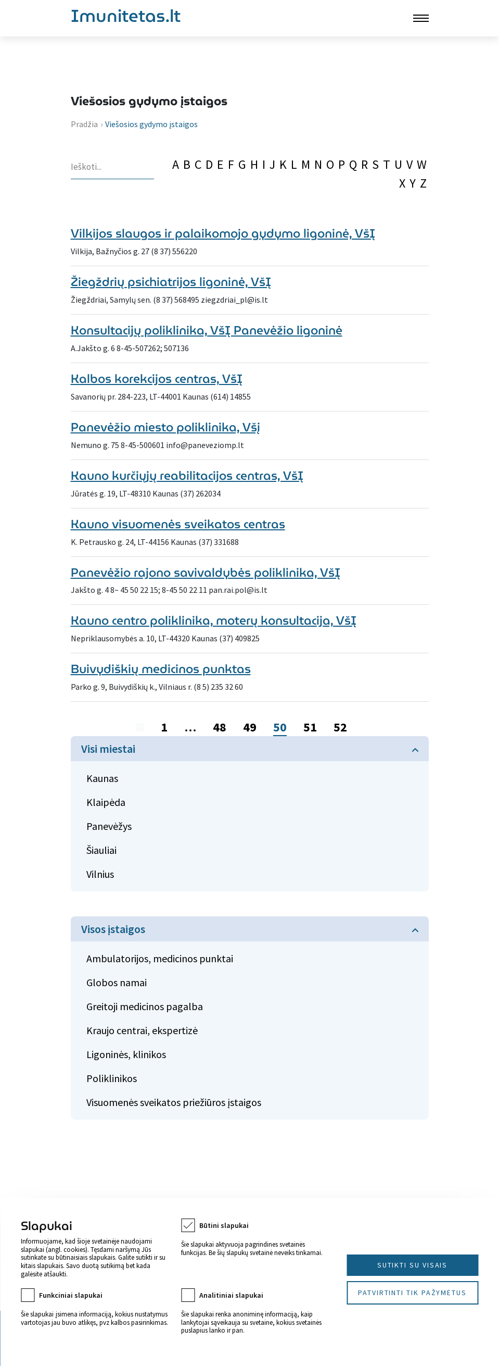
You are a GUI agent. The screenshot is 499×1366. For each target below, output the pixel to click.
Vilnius (100, 873)
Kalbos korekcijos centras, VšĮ (156, 378)
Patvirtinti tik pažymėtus (412, 1292)
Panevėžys (109, 826)
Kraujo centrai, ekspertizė (142, 1030)
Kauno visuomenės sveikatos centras (178, 523)
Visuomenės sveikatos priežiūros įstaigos (173, 1102)
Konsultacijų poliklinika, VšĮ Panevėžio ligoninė (206, 330)
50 (280, 727)
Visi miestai (108, 748)
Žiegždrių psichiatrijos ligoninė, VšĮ (171, 281)
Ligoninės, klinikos (126, 1054)
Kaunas (102, 778)
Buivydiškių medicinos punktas (161, 668)
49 (250, 727)
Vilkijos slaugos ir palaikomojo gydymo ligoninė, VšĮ (223, 233)
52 (340, 727)
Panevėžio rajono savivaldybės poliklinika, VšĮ (205, 572)
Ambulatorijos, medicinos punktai (159, 958)
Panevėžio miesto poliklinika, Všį (165, 427)
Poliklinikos (111, 1078)
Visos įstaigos (113, 929)
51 (310, 727)
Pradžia (84, 124)
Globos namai (116, 982)
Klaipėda (105, 802)
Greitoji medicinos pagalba (144, 1006)
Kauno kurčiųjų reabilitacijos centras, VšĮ (187, 475)
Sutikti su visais (412, 1265)
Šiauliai (101, 849)
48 (219, 727)
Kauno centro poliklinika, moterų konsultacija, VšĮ (213, 620)
